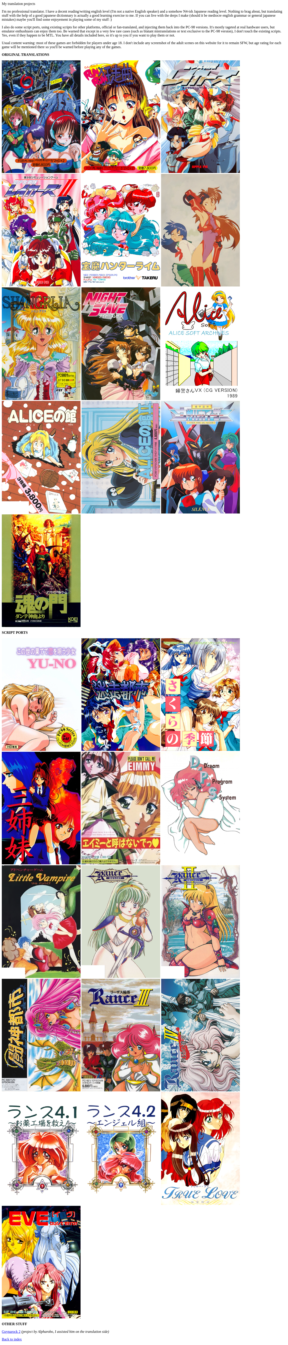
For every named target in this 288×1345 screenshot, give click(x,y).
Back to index (12, 1339)
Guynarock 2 (11, 1332)
